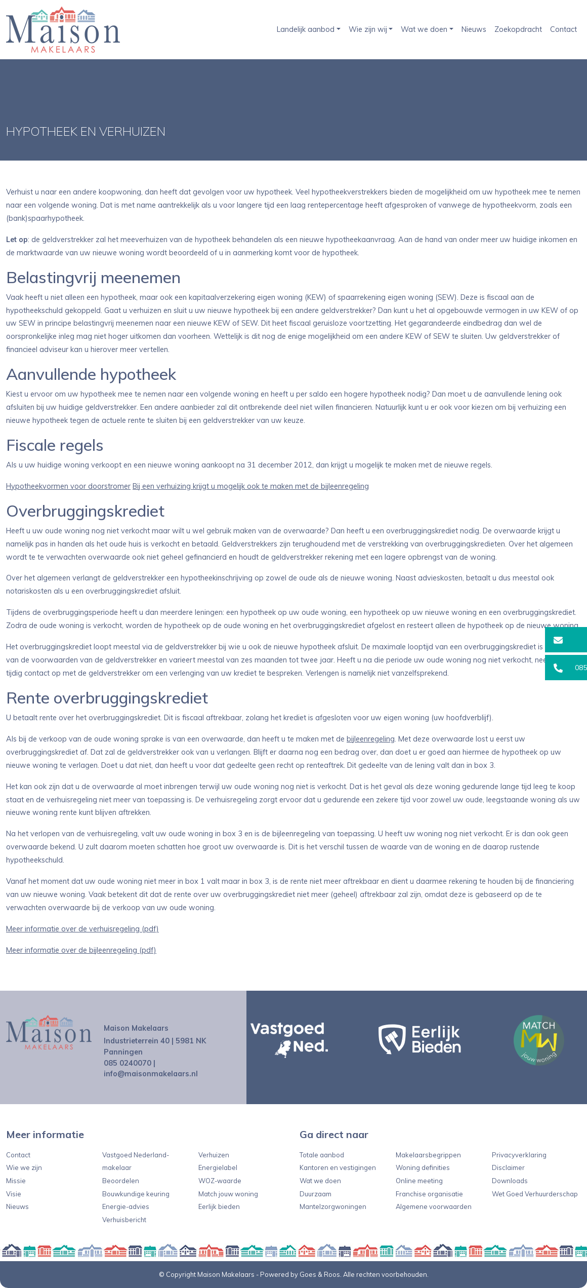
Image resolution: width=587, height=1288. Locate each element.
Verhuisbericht (124, 1220)
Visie (13, 1194)
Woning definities (423, 1167)
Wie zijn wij (368, 29)
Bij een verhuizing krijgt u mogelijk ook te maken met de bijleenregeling (251, 486)
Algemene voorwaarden (434, 1206)
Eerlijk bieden (219, 1206)
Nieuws (474, 29)
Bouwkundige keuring (136, 1194)
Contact (563, 29)
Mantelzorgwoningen (333, 1206)
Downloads (510, 1181)
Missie (16, 1181)
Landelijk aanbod (305, 29)
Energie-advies (125, 1206)
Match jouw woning (228, 1194)
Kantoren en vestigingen (338, 1167)
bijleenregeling (371, 739)
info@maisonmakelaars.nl (151, 1073)
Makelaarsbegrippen (428, 1155)
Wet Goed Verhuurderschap (535, 1194)
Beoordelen (120, 1181)
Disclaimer (508, 1167)
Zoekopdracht (518, 29)
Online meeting (419, 1181)
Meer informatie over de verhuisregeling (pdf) (82, 928)
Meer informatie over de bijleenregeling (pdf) (81, 950)
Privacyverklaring (519, 1155)
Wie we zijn (24, 1167)
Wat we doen (424, 29)
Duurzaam (315, 1194)
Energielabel (217, 1167)
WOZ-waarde (219, 1181)
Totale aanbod (322, 1155)
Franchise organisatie (429, 1194)
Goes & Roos (320, 1274)
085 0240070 (127, 1063)
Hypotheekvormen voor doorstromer (68, 486)
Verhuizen (213, 1155)
